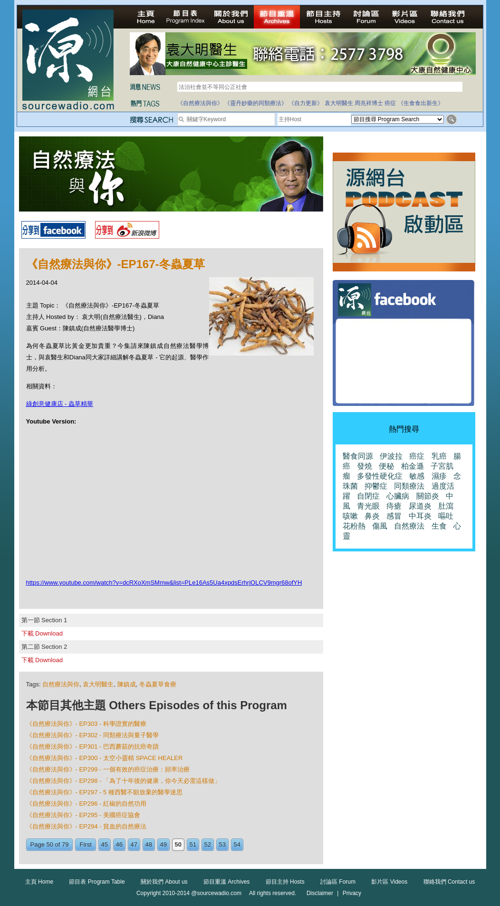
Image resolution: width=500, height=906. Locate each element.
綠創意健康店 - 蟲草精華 (60, 403)
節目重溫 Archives (226, 881)
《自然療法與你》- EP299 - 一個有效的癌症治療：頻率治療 (108, 769)
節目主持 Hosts (285, 881)
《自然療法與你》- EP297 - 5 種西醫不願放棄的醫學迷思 (104, 792)
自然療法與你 (60, 684)
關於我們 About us (164, 881)
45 (104, 844)
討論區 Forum (338, 881)
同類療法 (409, 486)
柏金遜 (412, 466)
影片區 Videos (389, 881)
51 (193, 844)
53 (222, 844)
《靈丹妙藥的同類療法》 (255, 103)
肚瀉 (445, 506)
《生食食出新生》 (420, 103)
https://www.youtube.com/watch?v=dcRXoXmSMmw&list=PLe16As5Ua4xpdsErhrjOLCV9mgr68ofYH (164, 582)
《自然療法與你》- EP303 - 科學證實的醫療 (86, 723)
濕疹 (439, 476)
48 (148, 844)
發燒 (364, 466)
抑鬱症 (376, 486)
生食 (439, 526)
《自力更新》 (305, 103)
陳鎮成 (126, 684)
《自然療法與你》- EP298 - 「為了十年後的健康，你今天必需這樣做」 (123, 780)
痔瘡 (394, 506)
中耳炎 (420, 516)
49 (163, 844)
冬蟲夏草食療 (157, 684)
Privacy (352, 893)
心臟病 (397, 496)
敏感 (416, 476)
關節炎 (427, 496)
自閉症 (368, 496)
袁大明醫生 (339, 103)
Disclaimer (320, 893)
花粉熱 (354, 526)
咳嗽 (350, 516)
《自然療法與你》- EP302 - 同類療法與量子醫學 (92, 735)
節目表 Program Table (97, 881)
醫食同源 (358, 456)
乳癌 (439, 456)
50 (178, 844)
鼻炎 (372, 516)
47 (134, 844)
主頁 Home (39, 881)
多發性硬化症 (380, 476)
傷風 (379, 526)
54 (237, 844)
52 (207, 844)
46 (119, 844)
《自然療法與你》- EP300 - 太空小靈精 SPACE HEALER (104, 757)
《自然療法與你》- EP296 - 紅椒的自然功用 (86, 803)
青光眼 (368, 506)
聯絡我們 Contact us (449, 881)
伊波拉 (391, 456)
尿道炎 (420, 506)
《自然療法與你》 (200, 103)
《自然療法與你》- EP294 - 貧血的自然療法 (86, 826)
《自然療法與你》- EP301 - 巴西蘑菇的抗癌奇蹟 (92, 746)
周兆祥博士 (369, 103)
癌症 (390, 103)
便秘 (386, 466)
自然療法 (409, 526)
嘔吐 (445, 516)
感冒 (394, 516)
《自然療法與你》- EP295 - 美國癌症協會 (83, 815)
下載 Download (42, 633)
